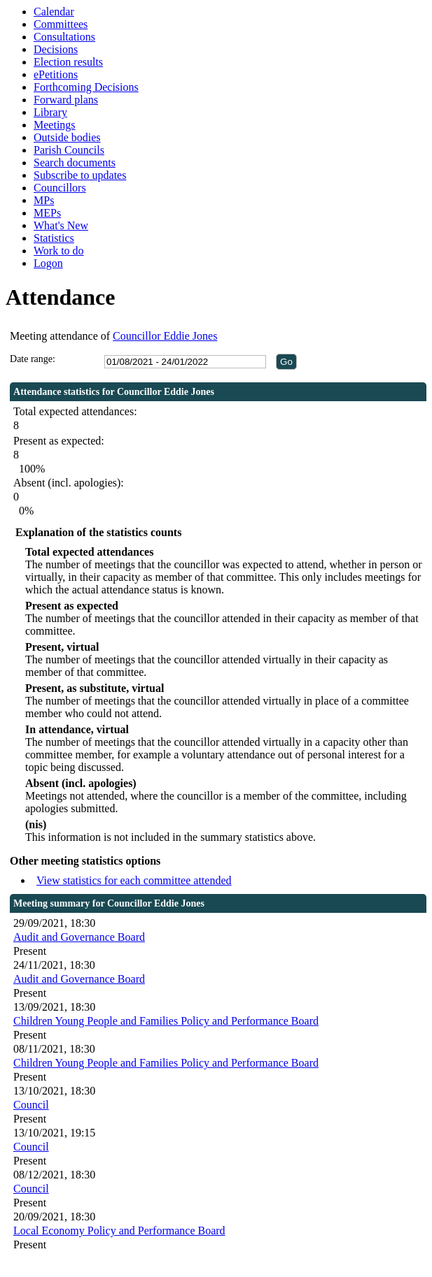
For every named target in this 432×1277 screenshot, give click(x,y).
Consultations (64, 37)
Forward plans (66, 100)
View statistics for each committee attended (134, 880)
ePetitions (56, 74)
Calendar (54, 11)
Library (50, 112)
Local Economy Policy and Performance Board (119, 1230)
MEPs (47, 213)
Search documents (75, 162)
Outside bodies (67, 137)
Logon (48, 263)
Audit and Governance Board (79, 937)
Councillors (60, 188)
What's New (61, 225)
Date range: (32, 359)
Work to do (59, 251)
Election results (68, 62)
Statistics (54, 238)
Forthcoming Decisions (86, 87)
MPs (44, 200)
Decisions (56, 49)
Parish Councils (69, 150)
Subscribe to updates (80, 175)
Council (31, 1105)
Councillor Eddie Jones (165, 336)
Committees (61, 24)
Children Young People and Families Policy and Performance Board (166, 1021)
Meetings (55, 125)
